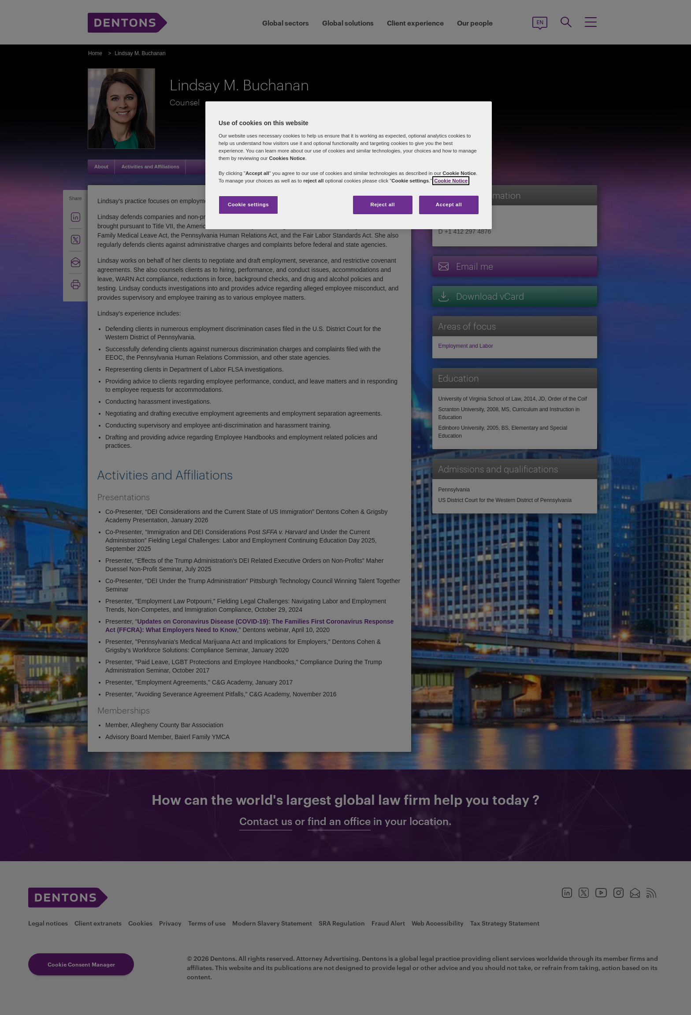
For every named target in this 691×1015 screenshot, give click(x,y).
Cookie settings (248, 204)
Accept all (449, 204)
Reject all (382, 204)
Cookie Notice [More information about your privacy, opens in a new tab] (451, 180)
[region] (348, 165)
